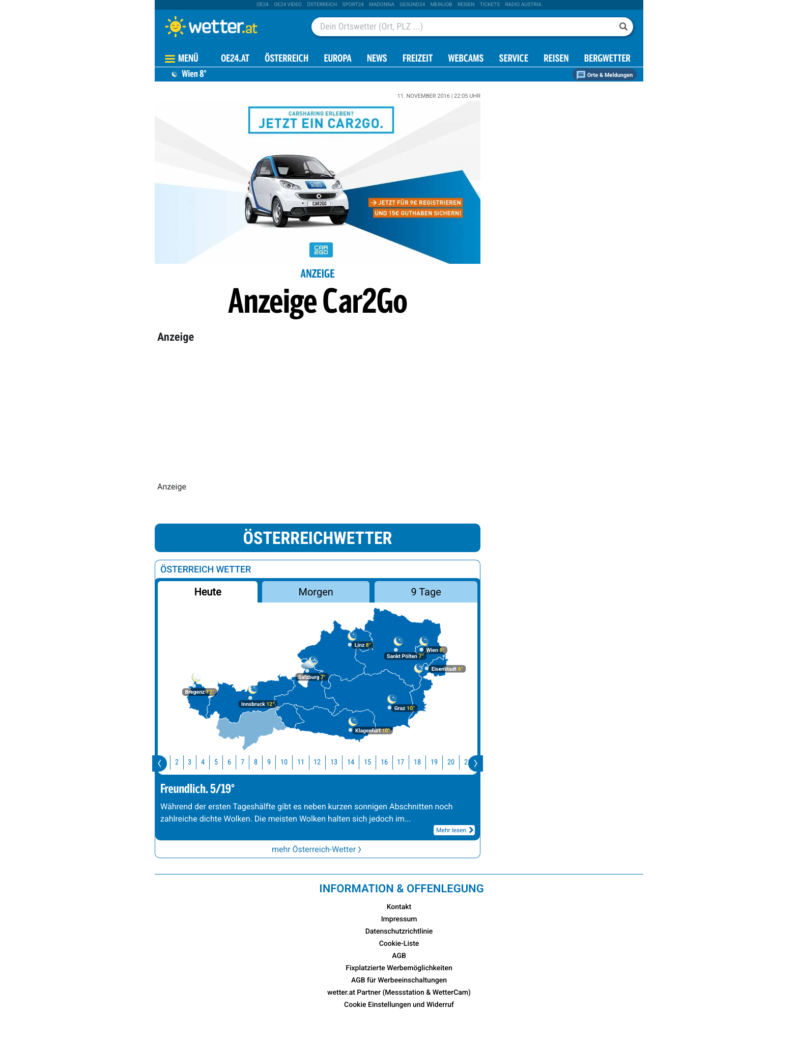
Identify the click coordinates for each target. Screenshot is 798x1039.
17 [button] (407, 762)
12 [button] (323, 762)
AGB (399, 956)
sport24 (353, 5)
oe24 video (288, 5)
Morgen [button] (316, 592)
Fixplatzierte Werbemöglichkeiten (399, 968)
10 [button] (290, 762)
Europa (337, 59)
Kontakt (399, 907)
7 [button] (249, 762)
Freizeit (418, 59)
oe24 (262, 5)
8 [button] (262, 762)
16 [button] (390, 762)
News (377, 59)
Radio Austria (523, 5)
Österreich (322, 5)
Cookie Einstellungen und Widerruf (399, 1005)
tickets (490, 5)
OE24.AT (235, 59)
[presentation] (159, 763)
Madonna (381, 5)
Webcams (465, 59)
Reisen (466, 5)
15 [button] (374, 762)
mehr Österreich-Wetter (317, 849)
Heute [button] (207, 592)
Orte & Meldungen (605, 75)
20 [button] (457, 762)
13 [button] (340, 762)
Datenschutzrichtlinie (399, 931)
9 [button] (275, 762)
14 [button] (357, 762)
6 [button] (236, 762)
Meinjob (441, 5)
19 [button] (440, 762)
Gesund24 (412, 5)
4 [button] (209, 762)
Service (513, 59)
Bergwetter (607, 59)
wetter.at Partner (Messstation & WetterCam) (399, 993)
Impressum (399, 919)
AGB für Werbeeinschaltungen (399, 980)
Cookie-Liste (399, 944)
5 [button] (222, 762)
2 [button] (183, 762)
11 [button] (307, 762)
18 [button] (424, 762)
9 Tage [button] (426, 592)
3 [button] (196, 762)
